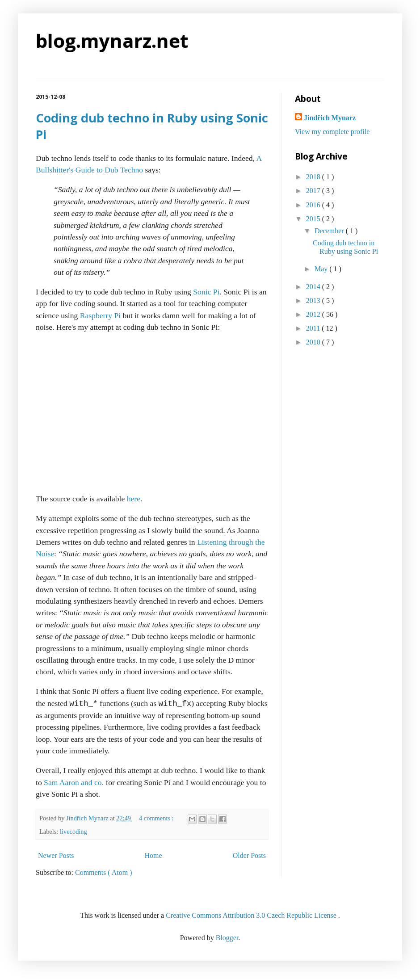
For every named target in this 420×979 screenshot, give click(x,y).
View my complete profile (332, 131)
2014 (314, 286)
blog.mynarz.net (112, 40)
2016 (314, 205)
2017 (314, 190)
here (133, 498)
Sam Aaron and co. (74, 782)
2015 (314, 219)
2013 (314, 300)
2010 (314, 342)
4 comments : (157, 818)
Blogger (227, 937)
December (330, 231)
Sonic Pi (206, 291)
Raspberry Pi (100, 315)
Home (153, 855)
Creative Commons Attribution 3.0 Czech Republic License (252, 915)
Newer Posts (56, 855)
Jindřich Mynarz (330, 118)
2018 (314, 177)
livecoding (73, 831)
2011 (314, 328)
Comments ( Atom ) (103, 872)
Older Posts (249, 855)
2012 (314, 314)
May (322, 269)
